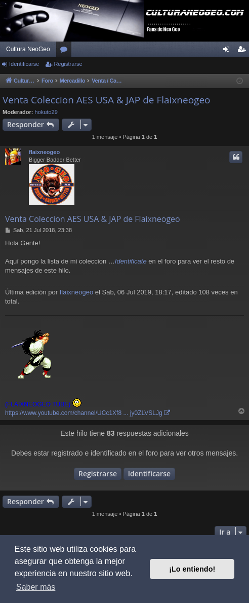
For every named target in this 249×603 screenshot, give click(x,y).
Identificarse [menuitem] (228, 51)
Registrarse (68, 64)
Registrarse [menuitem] (243, 51)
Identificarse (24, 64)
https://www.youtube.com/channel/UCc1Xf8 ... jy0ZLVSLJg (83, 413)
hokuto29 (46, 112)
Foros (65, 51)
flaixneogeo (44, 152)
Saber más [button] (35, 587)
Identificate (131, 261)
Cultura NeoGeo (28, 49)
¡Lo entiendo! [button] (192, 569)
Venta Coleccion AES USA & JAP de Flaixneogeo (107, 99)
